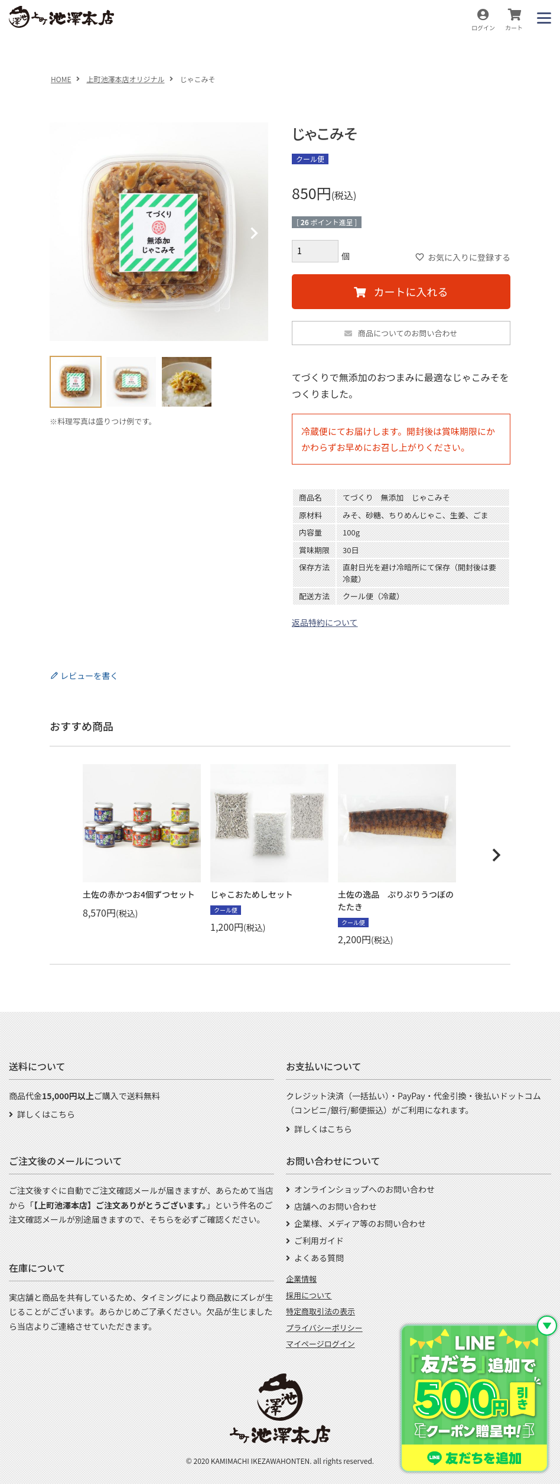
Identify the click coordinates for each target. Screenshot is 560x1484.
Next (254, 233)
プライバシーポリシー (324, 1327)
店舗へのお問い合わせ (335, 1206)
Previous (64, 233)
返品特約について (325, 622)
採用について (309, 1295)
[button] (496, 855)
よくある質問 (319, 1258)
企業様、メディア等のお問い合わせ (360, 1223)
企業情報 (301, 1278)
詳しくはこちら (46, 1114)
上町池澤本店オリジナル (125, 79)
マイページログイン (320, 1343)
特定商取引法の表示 (320, 1311)
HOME (61, 79)
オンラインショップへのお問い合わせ (364, 1189)
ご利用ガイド (319, 1240)
